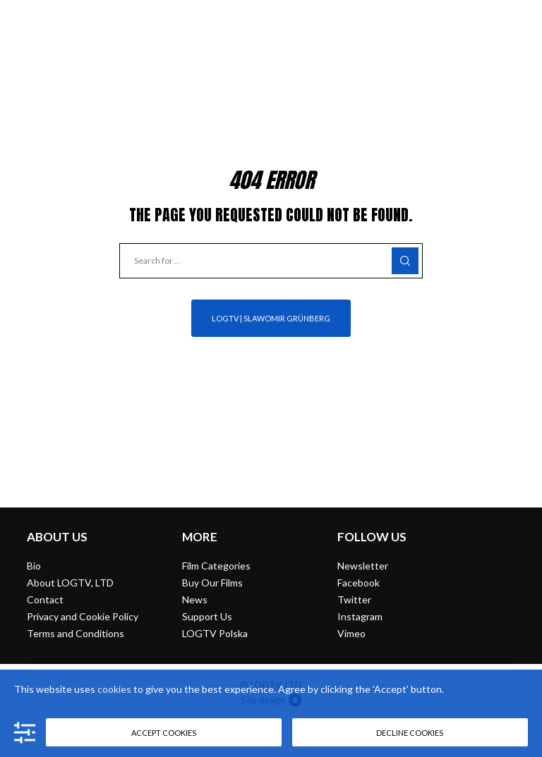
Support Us (207, 616)
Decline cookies (409, 732)
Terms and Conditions (75, 633)
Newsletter (362, 566)
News (194, 599)
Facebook (358, 583)
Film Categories (216, 566)
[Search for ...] (271, 260)
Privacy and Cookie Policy (82, 616)
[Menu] (518, 21)
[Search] (405, 260)
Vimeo (351, 633)
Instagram (360, 616)
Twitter (354, 599)
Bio (34, 566)
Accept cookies (163, 732)
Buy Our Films (212, 583)
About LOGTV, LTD (70, 583)
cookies (114, 689)
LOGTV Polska (215, 633)
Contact (45, 599)
